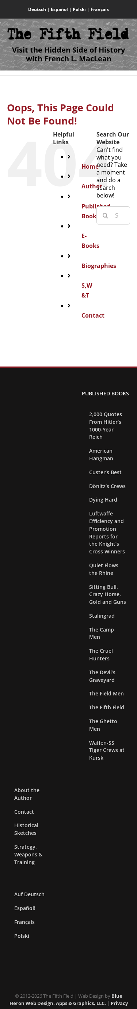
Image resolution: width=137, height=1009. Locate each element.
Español (59, 9)
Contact (92, 315)
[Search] (105, 215)
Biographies (98, 266)
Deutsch (37, 9)
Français (100, 9)
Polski (79, 9)
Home (90, 166)
